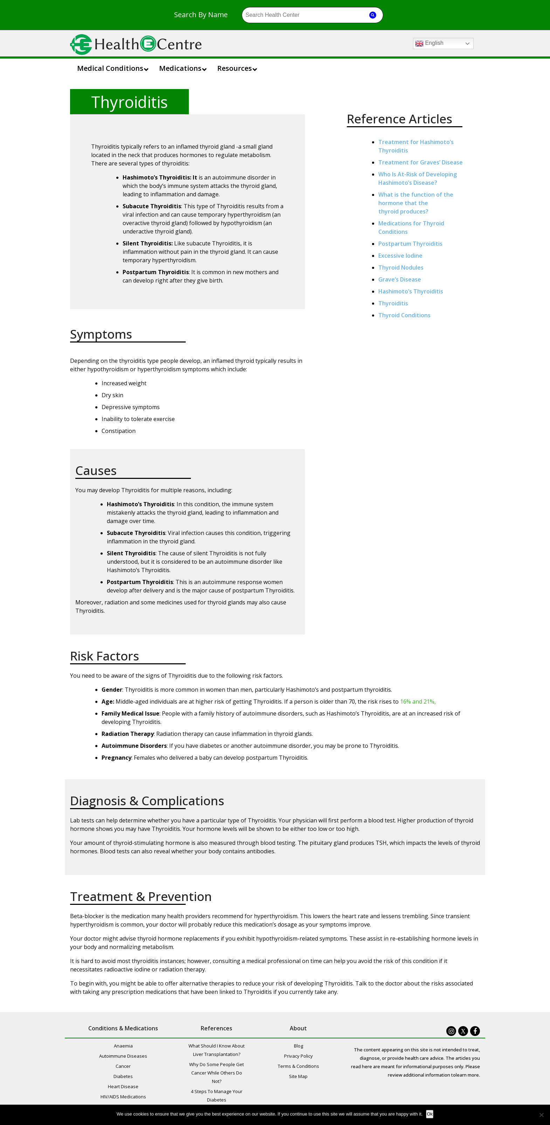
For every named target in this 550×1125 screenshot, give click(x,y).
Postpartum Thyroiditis (410, 244)
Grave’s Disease (399, 279)
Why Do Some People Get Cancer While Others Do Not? (216, 1072)
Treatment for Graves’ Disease (420, 162)
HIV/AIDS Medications (123, 1096)
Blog (298, 1046)
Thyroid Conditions (404, 315)
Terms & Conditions (298, 1066)
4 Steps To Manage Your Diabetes (216, 1095)
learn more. (468, 1075)
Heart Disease (123, 1086)
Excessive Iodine (400, 255)
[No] (541, 1114)
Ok (430, 1114)
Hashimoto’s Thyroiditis (410, 291)
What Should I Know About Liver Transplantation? (216, 1050)
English (429, 43)
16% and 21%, (418, 701)
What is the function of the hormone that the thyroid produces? (415, 203)
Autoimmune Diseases (123, 1056)
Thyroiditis (393, 303)
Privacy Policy (298, 1056)
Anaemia (123, 1046)
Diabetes (123, 1076)
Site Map (298, 1076)
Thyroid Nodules (401, 267)
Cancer (123, 1066)
